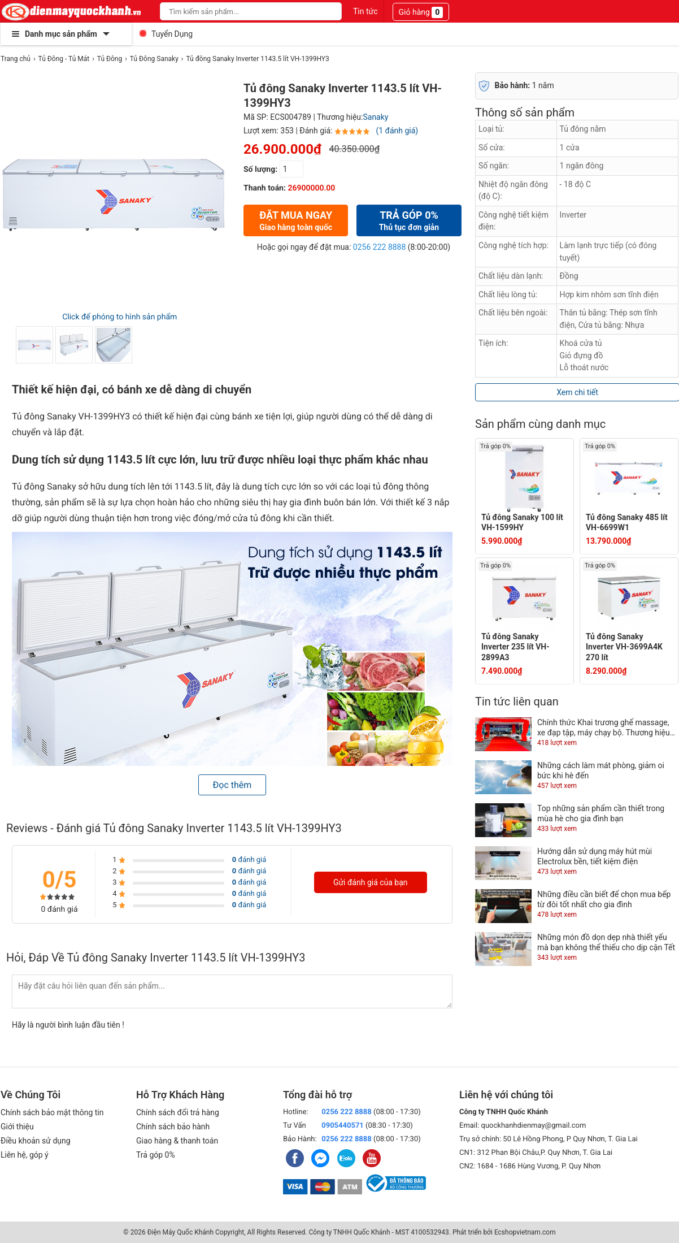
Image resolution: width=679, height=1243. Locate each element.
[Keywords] (238, 11)
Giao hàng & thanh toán (177, 1140)
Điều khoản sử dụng (36, 1140)
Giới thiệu (17, 1126)
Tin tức (365, 11)
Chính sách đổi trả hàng (177, 1112)
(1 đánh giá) (397, 130)
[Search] (326, 11)
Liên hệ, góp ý (25, 1154)
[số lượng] (291, 169)
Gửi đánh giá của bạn (370, 882)
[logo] (72, 11)
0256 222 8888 (379, 247)
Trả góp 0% (155, 1154)
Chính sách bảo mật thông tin (52, 1112)
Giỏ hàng (421, 12)
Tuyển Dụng (172, 33)
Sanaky (375, 117)
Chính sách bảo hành (173, 1126)
